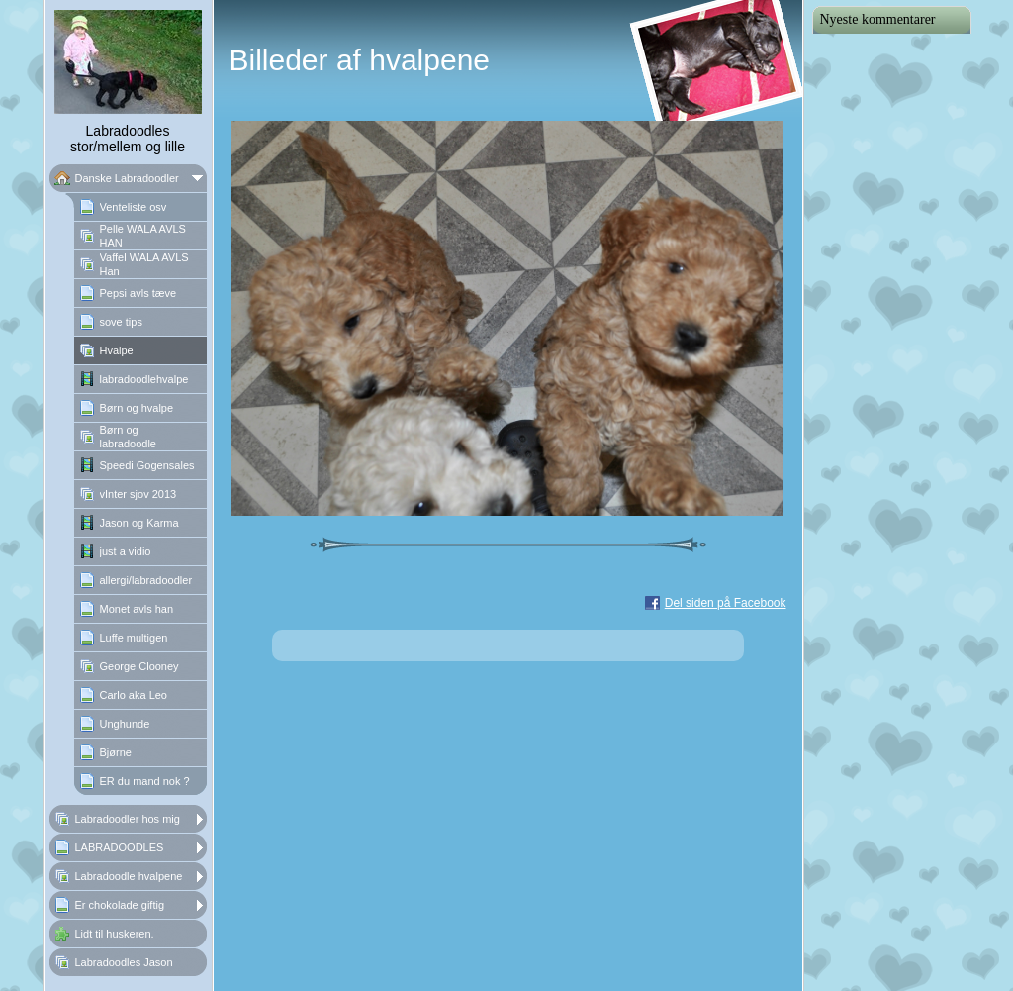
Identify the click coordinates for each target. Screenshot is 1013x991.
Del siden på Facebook (725, 603)
